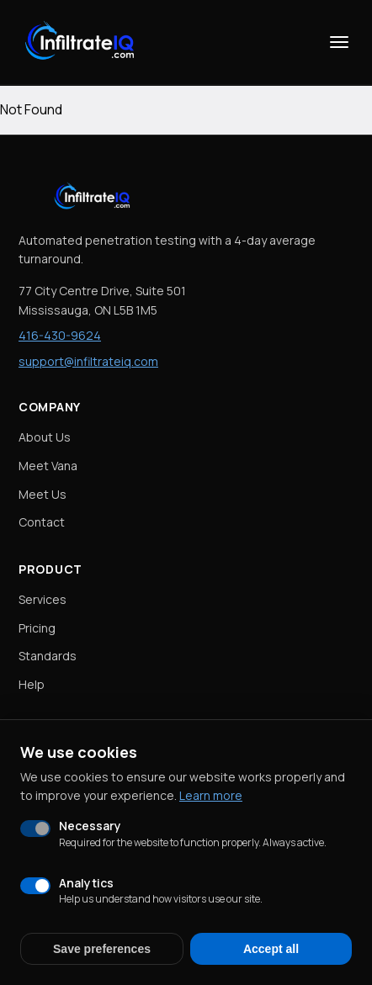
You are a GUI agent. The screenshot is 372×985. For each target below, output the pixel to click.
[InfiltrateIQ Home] (83, 42)
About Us (45, 437)
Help (32, 684)
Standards (48, 656)
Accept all (271, 949)
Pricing (37, 628)
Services (42, 599)
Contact (42, 522)
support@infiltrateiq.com (88, 361)
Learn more (210, 795)
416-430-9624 (60, 335)
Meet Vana (48, 466)
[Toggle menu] (339, 42)
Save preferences (102, 949)
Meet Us (42, 494)
